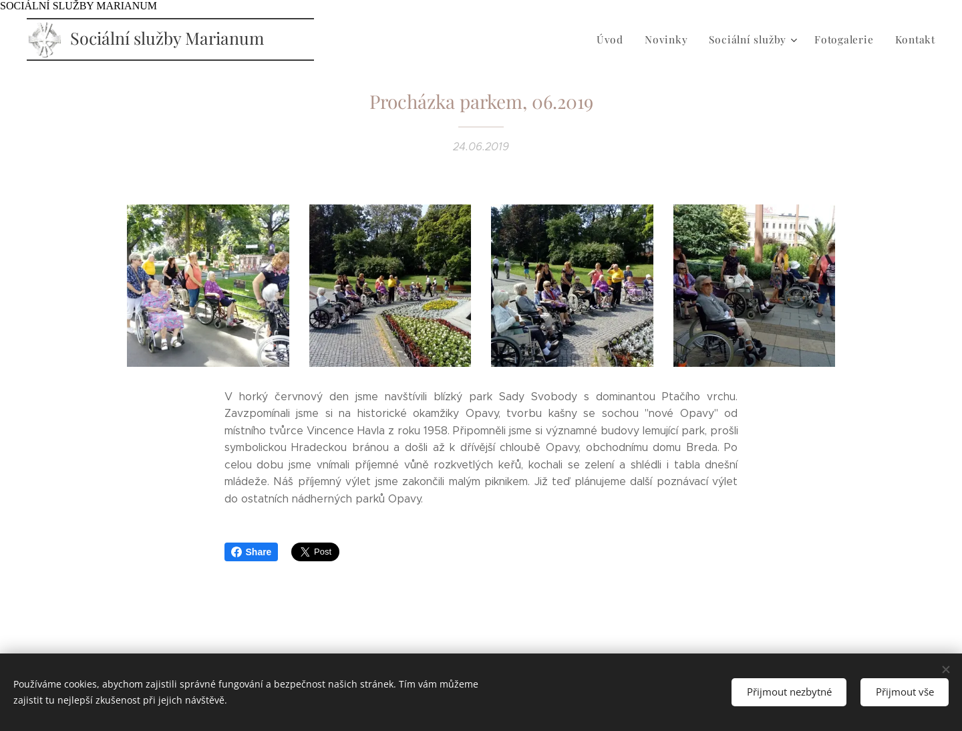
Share (251, 552)
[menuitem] (621, 39)
